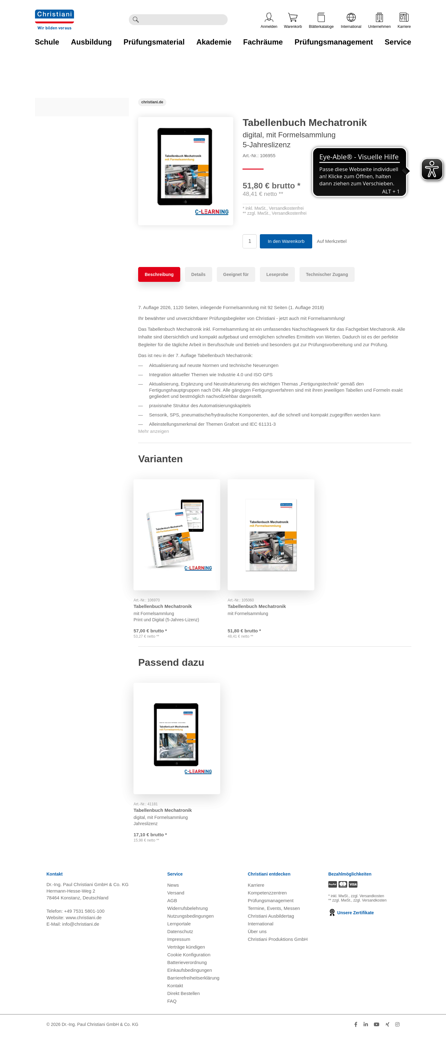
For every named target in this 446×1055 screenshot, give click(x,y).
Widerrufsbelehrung (187, 928)
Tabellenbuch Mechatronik (167, 601)
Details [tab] (198, 274)
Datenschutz (180, 951)
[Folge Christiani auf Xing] (387, 1045)
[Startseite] (152, 102)
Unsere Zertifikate (351, 933)
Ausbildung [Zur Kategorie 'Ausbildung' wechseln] (91, 42)
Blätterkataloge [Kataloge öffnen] (321, 21)
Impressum (178, 959)
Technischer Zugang (327, 274)
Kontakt (175, 1006)
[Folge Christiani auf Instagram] (397, 1045)
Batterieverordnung (187, 982)
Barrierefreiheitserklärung (193, 998)
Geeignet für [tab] (236, 274)
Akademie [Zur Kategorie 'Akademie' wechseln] (213, 42)
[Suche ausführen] (135, 19)
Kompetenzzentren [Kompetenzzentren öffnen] (267, 913)
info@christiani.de (80, 944)
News (173, 905)
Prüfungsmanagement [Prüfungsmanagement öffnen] (271, 921)
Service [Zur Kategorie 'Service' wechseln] (398, 42)
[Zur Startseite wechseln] (54, 13)
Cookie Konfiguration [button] (188, 975)
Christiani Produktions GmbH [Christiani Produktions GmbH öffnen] (278, 959)
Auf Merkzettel (332, 241)
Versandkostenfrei (286, 208)
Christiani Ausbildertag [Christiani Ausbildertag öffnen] (271, 936)
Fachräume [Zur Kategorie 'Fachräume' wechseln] (263, 42)
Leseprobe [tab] (277, 274)
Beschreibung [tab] (159, 274)
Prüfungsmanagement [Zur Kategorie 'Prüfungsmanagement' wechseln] (334, 42)
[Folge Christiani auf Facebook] (355, 1045)
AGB (172, 921)
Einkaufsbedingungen (189, 990)
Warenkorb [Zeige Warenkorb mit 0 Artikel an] (293, 21)
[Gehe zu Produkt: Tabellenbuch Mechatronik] (180, 532)
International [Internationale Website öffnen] (351, 21)
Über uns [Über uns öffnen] (257, 951)
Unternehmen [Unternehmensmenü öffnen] (379, 21)
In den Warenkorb (286, 241)
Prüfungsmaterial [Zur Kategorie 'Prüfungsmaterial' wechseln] (154, 42)
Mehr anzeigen (153, 431)
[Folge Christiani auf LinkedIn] (366, 1045)
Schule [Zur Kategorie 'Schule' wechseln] (47, 42)
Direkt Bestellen (183, 1013)
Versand (175, 913)
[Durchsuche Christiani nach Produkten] (185, 19)
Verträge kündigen (186, 967)
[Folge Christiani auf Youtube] (376, 1045)
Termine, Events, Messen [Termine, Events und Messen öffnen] (274, 928)
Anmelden (269, 21)
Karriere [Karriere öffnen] (404, 21)
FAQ (172, 1021)
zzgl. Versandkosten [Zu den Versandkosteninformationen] (367, 916)
